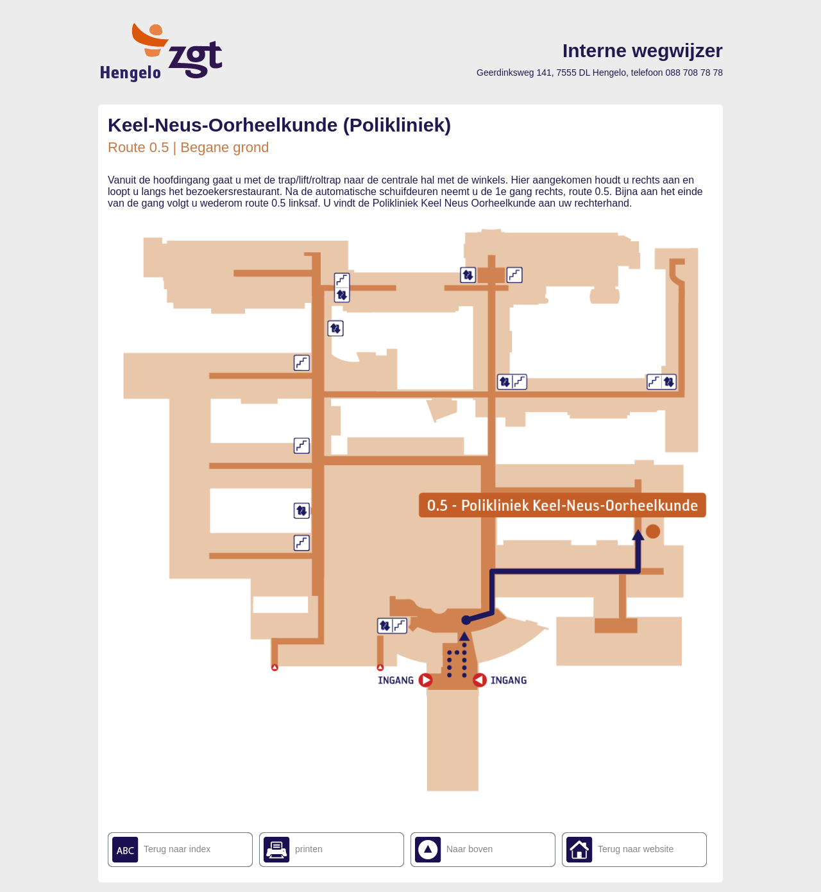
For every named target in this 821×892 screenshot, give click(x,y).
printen (309, 849)
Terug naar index (177, 849)
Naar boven (469, 849)
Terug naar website (635, 849)
